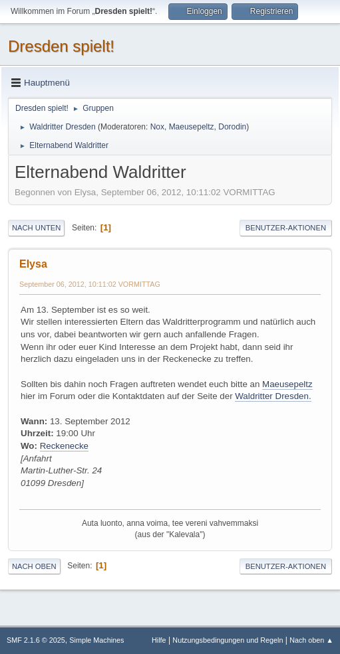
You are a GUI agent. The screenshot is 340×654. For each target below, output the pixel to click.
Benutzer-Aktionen (286, 228)
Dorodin (232, 126)
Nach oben (34, 566)
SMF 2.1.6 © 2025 (36, 640)
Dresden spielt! (61, 46)
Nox (157, 126)
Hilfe (159, 640)
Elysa (33, 264)
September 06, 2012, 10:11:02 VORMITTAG (89, 284)
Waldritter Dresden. (273, 396)
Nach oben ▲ (311, 640)
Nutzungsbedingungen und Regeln (227, 640)
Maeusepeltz (191, 126)
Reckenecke (64, 446)
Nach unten (36, 228)
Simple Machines (96, 640)
